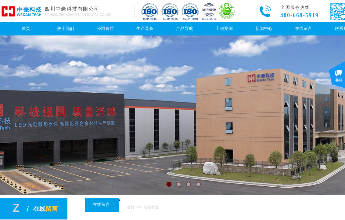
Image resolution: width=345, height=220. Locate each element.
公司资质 (105, 28)
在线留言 (303, 28)
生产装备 (144, 28)
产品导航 (184, 28)
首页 (26, 28)
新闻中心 (263, 28)
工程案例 (224, 28)
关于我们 (65, 28)
